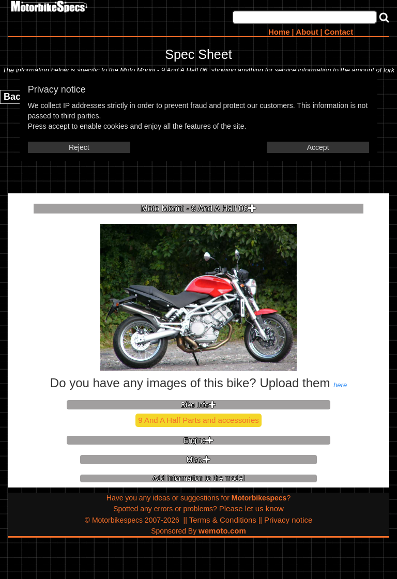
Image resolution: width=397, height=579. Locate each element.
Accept (318, 147)
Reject (79, 147)
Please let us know (251, 508)
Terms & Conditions (222, 519)
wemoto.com (222, 530)
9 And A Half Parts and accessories (198, 420)
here (340, 385)
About (307, 31)
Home (279, 31)
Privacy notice (288, 519)
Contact (338, 31)
